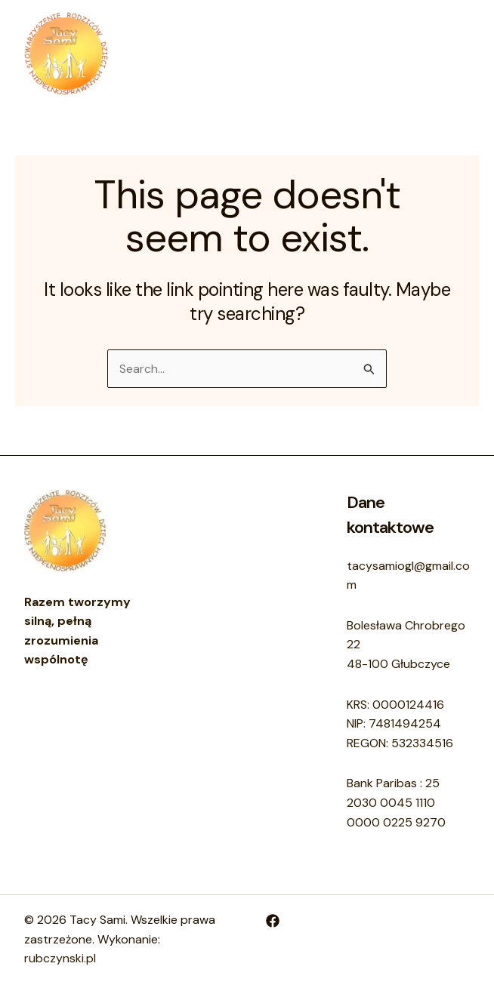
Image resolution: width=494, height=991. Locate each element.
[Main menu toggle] (453, 53)
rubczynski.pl (60, 958)
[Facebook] (272, 921)
